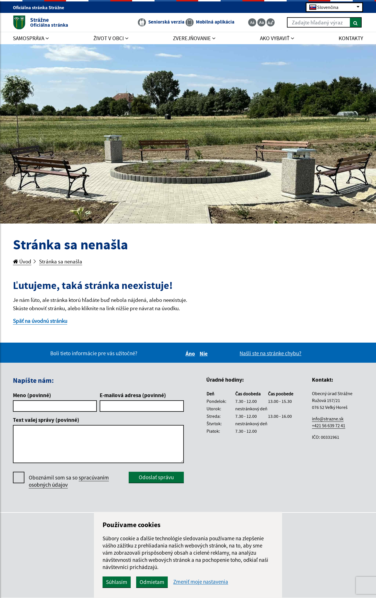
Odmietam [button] (152, 581)
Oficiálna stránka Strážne (41, 7)
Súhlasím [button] (116, 581)
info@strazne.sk (328, 419)
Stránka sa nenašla (60, 261)
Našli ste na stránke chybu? (270, 353)
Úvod (22, 261)
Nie (204, 353)
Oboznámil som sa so (69, 481)
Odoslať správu (156, 477)
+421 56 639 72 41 (328, 425)
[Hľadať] (356, 22)
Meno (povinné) (32, 395)
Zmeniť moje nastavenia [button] (200, 582)
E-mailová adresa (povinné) (133, 395)
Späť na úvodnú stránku (40, 320)
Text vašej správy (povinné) (46, 419)
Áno (191, 353)
